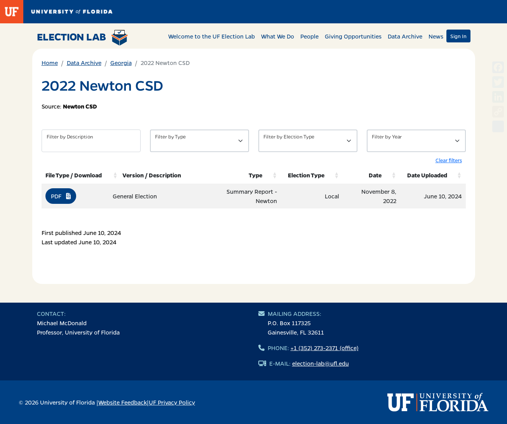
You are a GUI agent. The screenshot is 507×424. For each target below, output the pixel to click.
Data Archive (405, 36)
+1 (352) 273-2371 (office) (325, 348)
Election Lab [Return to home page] (82, 38)
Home (50, 63)
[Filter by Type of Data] (199, 141)
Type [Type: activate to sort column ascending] (255, 175)
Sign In (458, 36)
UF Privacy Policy (172, 402)
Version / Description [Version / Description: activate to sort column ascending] (151, 175)
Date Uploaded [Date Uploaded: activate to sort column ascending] (427, 175)
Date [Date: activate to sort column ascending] (375, 175)
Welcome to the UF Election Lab (211, 36)
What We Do (277, 36)
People (309, 36)
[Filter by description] (91, 141)
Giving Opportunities (353, 36)
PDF (61, 196)
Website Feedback (122, 402)
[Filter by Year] (416, 141)
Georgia (121, 63)
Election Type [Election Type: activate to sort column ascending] (306, 175)
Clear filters (449, 160)
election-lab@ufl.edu (320, 363)
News (436, 36)
